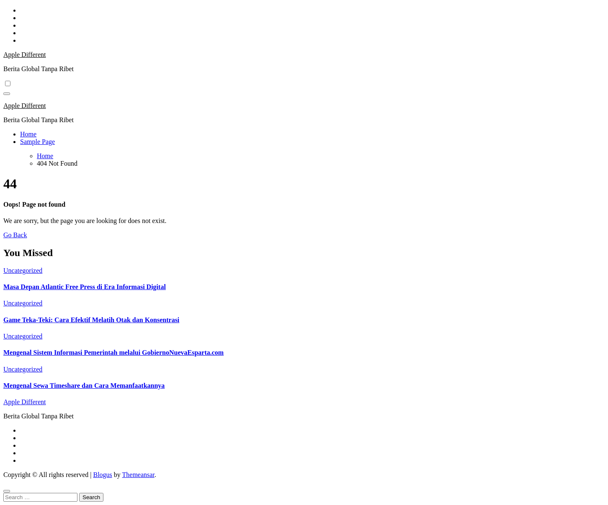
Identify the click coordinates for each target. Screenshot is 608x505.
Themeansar (138, 474)
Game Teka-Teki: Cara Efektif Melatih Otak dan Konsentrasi (91, 319)
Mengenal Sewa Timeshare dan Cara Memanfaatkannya (84, 385)
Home (28, 134)
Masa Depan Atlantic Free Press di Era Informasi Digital (84, 286)
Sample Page (37, 141)
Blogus (102, 474)
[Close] (6, 491)
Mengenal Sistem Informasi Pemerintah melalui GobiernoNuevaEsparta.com (113, 352)
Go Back (15, 234)
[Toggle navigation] (6, 93)
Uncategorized (22, 270)
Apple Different (24, 54)
